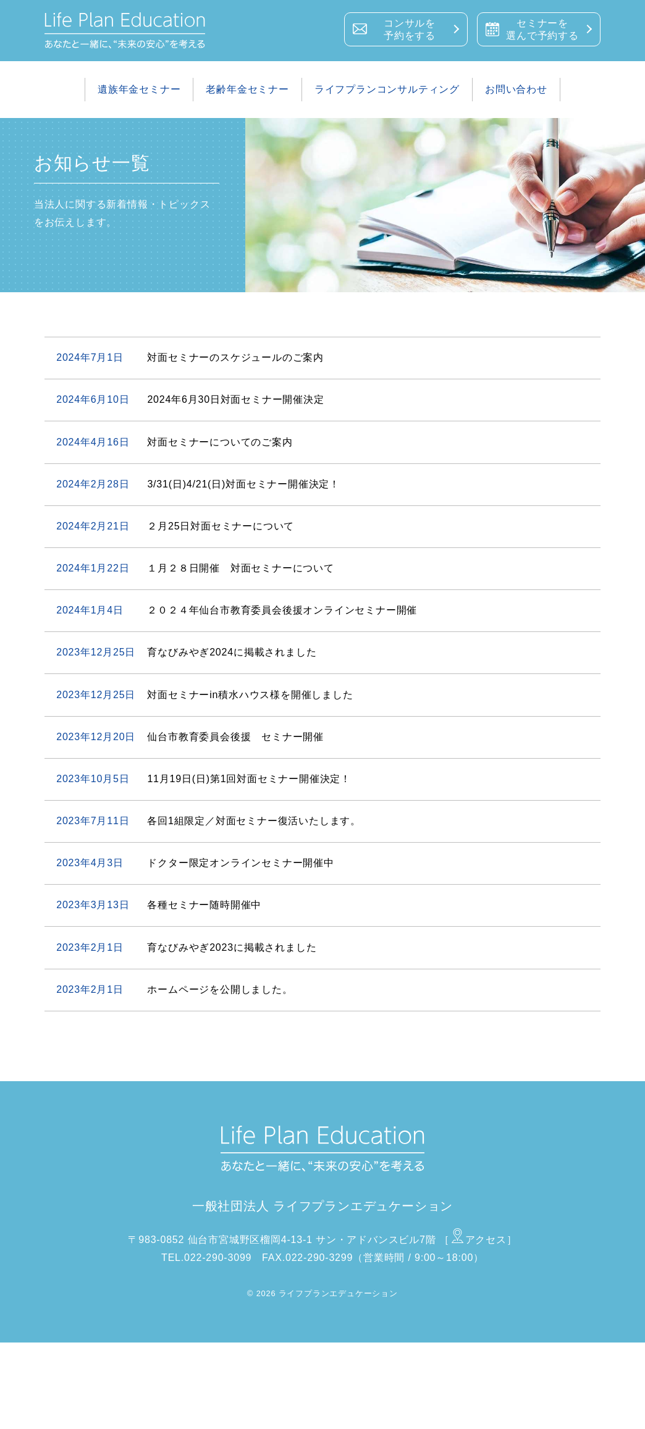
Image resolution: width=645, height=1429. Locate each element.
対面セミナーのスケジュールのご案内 (235, 357)
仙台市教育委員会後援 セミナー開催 (235, 736)
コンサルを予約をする (410, 29)
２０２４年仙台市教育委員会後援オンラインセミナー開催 (282, 610)
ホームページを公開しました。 (219, 989)
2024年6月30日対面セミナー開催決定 (235, 399)
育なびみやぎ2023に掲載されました (231, 947)
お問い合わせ (516, 89)
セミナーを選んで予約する (542, 29)
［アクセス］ (478, 1239)
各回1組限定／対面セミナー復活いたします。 (254, 821)
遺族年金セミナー (139, 89)
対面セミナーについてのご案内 (219, 442)
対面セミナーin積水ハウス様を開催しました (250, 694)
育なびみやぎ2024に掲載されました (231, 652)
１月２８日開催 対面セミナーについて (240, 568)
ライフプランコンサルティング (387, 89)
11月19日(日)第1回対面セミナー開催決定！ (249, 779)
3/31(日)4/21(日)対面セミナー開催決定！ (243, 484)
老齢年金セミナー (247, 89)
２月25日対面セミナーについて (220, 526)
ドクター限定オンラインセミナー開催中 (240, 863)
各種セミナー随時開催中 (204, 905)
